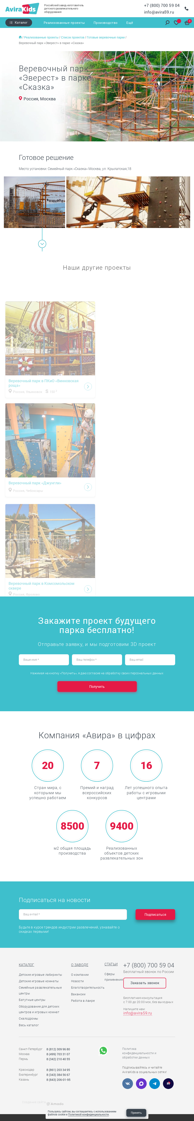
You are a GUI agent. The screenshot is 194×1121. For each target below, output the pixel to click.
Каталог (21, 22)
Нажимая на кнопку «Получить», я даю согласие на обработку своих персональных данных (96, 673)
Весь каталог (29, 1025)
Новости (77, 981)
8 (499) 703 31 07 (58, 1054)
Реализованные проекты (64, 22)
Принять (136, 1113)
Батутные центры (32, 1000)
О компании (80, 974)
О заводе (79, 965)
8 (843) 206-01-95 (58, 1080)
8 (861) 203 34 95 (58, 1070)
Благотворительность (87, 987)
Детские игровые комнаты (39, 981)
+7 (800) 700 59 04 (162, 5)
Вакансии (78, 994)
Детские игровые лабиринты (40, 974)
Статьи (111, 964)
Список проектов (73, 37)
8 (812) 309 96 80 (58, 1049)
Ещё (129, 22)
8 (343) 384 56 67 (58, 1075)
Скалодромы (28, 1018)
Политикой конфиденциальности (88, 1114)
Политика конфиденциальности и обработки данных (139, 1053)
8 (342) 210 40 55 (58, 1059)
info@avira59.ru (159, 12)
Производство (106, 22)
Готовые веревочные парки (106, 37)
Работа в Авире (83, 1000)
